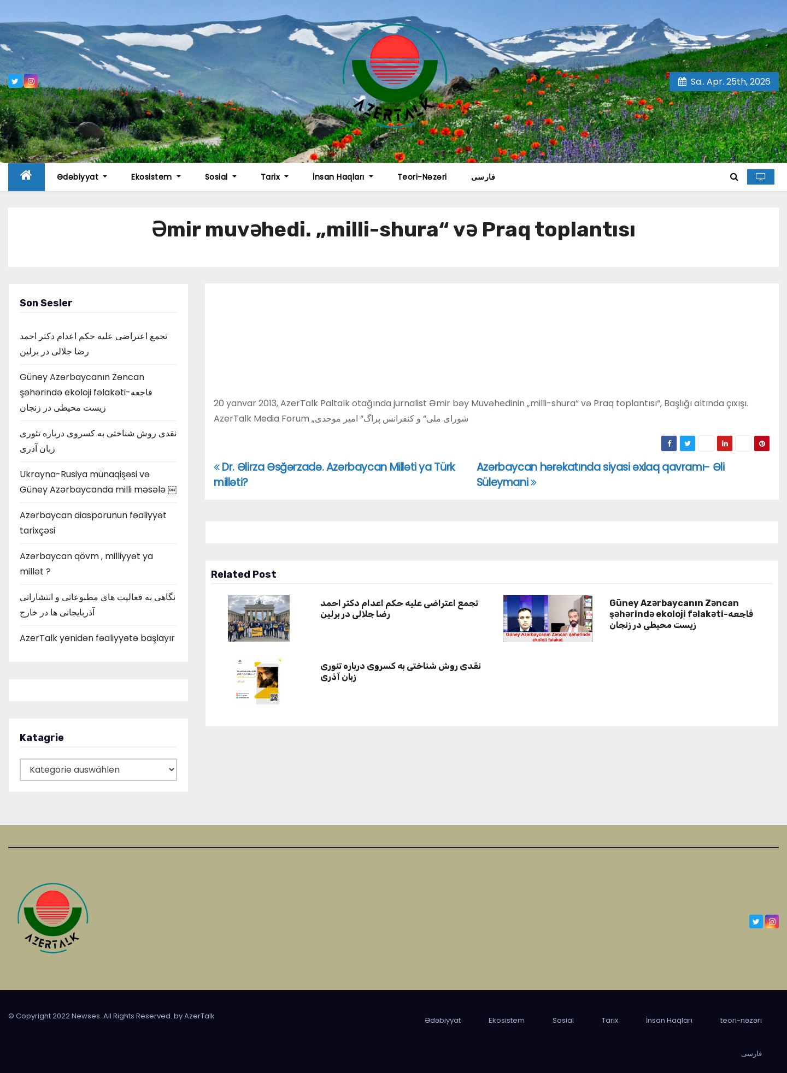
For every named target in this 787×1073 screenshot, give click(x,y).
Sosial (221, 176)
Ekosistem (156, 176)
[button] (734, 176)
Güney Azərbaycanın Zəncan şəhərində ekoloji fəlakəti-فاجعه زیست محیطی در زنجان (86, 392)
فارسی (483, 176)
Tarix (275, 176)
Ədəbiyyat (82, 176)
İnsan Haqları (343, 176)
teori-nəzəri (422, 176)
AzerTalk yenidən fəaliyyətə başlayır (97, 638)
